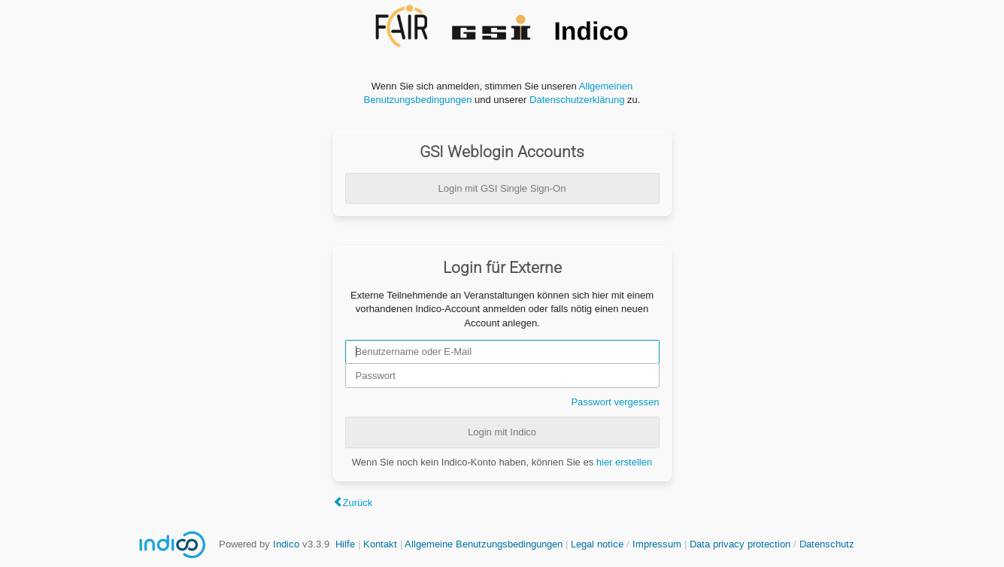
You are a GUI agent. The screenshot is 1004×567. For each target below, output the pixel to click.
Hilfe (345, 544)
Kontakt (380, 544)
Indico (286, 544)
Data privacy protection (741, 544)
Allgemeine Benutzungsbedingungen (484, 544)
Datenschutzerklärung (576, 99)
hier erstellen (624, 462)
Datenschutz (826, 544)
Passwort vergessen (615, 402)
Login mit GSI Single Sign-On (502, 188)
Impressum (656, 544)
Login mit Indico (502, 432)
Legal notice (598, 544)
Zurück (358, 502)
